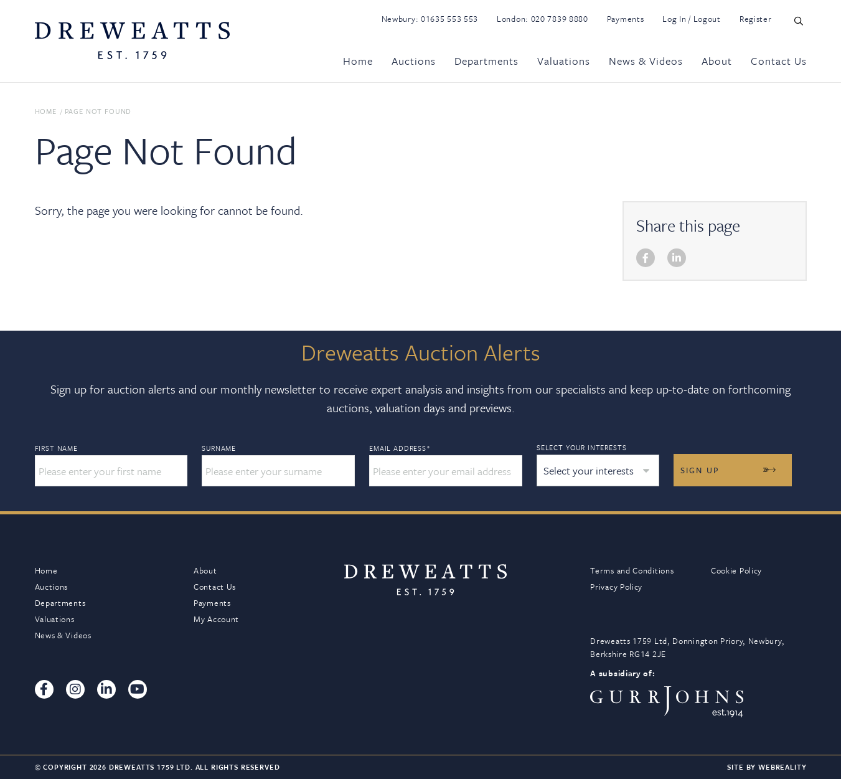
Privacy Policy (616, 586)
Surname (219, 448)
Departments (486, 60)
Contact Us (779, 60)
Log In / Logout (691, 18)
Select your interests (582, 447)
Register (756, 18)
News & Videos (646, 60)
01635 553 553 (449, 18)
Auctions (414, 60)
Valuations (563, 60)
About (717, 60)
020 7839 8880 (559, 18)
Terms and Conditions (632, 570)
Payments (625, 18)
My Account (216, 619)
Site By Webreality (766, 767)
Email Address (400, 448)
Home (358, 60)
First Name (56, 448)
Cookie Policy (736, 570)
